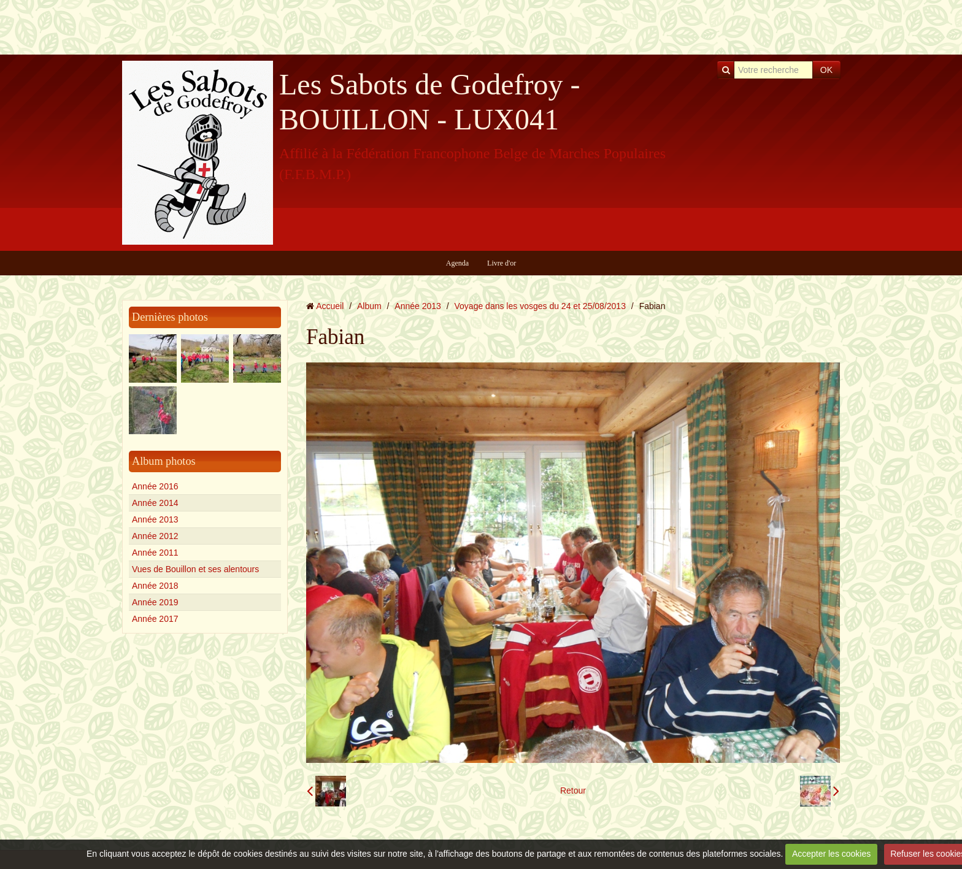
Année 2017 (155, 619)
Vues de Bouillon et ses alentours (195, 569)
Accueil (330, 306)
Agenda (457, 263)
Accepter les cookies (831, 854)
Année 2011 (155, 552)
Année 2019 (155, 602)
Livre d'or (501, 263)
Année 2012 (155, 536)
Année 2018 (155, 586)
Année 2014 (155, 503)
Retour (573, 790)
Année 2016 (155, 486)
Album (369, 306)
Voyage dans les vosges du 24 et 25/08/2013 (540, 306)
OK (826, 70)
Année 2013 (155, 519)
